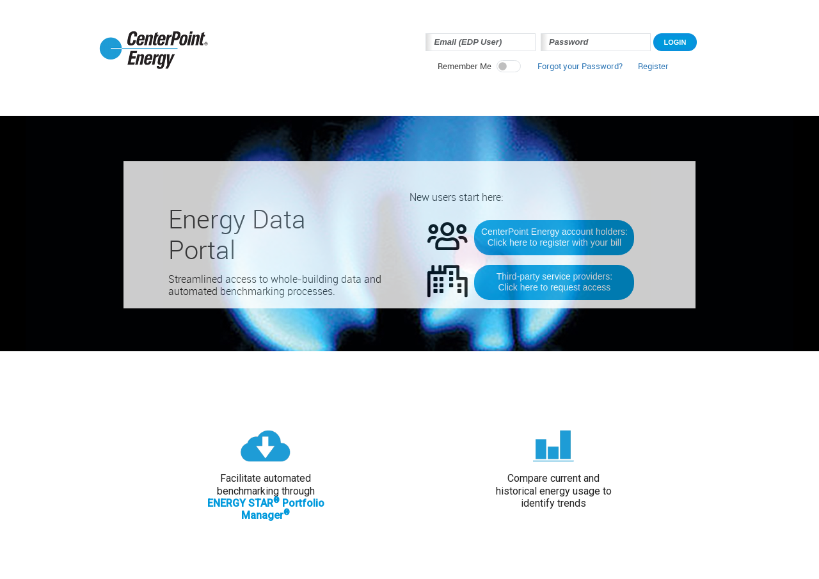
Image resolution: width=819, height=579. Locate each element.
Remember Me (464, 66)
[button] (653, 69)
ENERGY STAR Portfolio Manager (265, 509)
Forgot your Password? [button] (580, 66)
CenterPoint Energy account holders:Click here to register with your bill (554, 237)
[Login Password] (596, 42)
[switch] (509, 66)
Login (675, 42)
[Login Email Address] (480, 42)
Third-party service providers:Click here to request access (554, 281)
